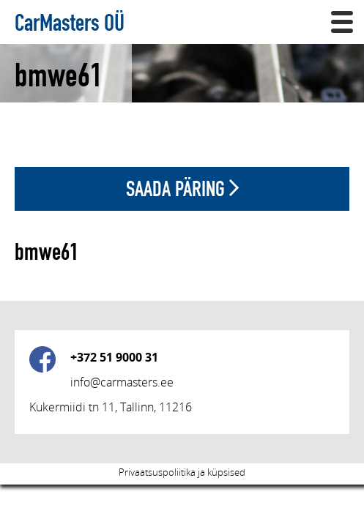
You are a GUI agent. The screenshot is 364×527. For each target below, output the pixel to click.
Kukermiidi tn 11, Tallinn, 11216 (110, 407)
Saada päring (182, 188)
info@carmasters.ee (122, 382)
